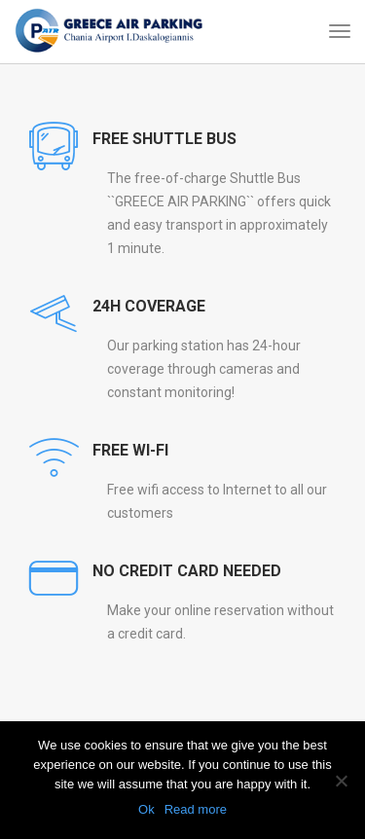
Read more (195, 809)
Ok (146, 809)
